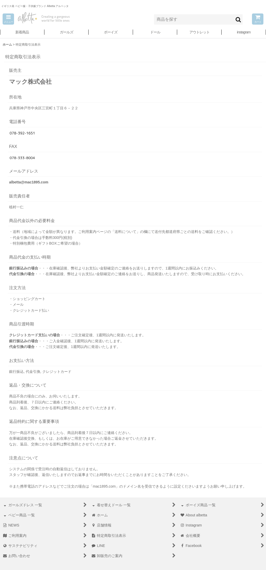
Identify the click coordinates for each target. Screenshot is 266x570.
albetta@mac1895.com (28, 182)
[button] (8, 19)
